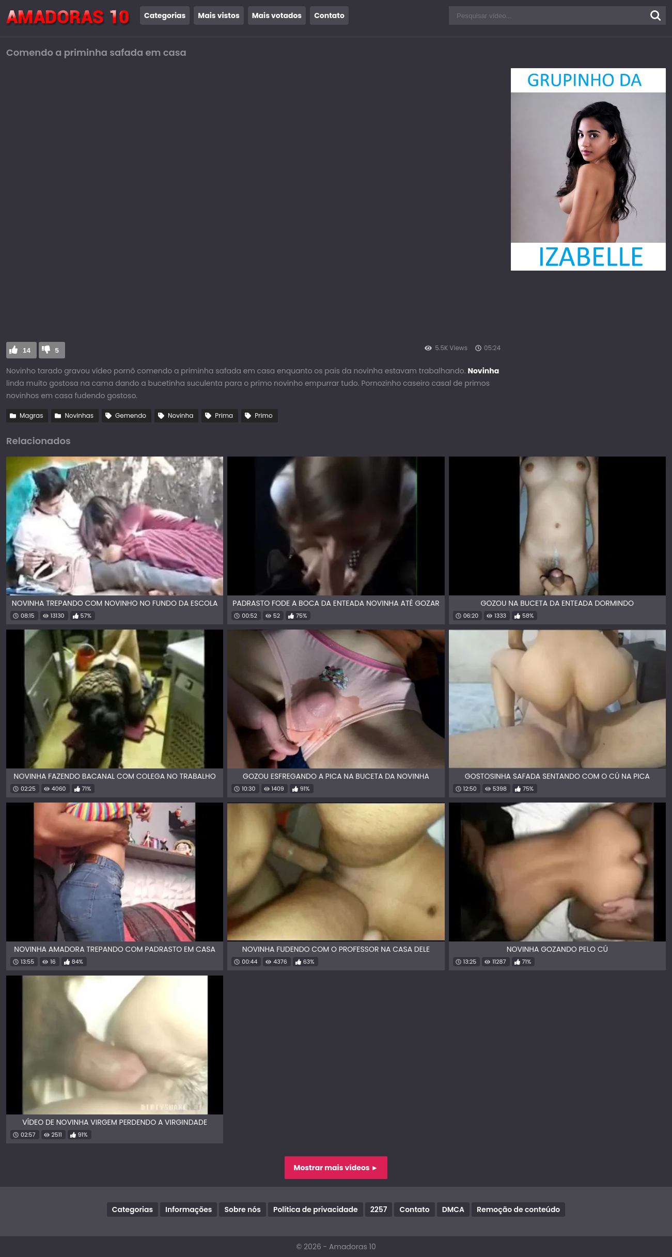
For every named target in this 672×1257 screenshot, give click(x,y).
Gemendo (130, 415)
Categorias (164, 15)
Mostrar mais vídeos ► (336, 1167)
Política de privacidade (315, 1209)
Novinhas (79, 415)
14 (26, 350)
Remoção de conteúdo (518, 1209)
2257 (378, 1209)
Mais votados (277, 15)
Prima (224, 415)
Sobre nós (242, 1209)
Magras (31, 415)
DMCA (453, 1209)
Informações (188, 1209)
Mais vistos (218, 15)
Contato (329, 15)
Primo (263, 415)
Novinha (180, 415)
